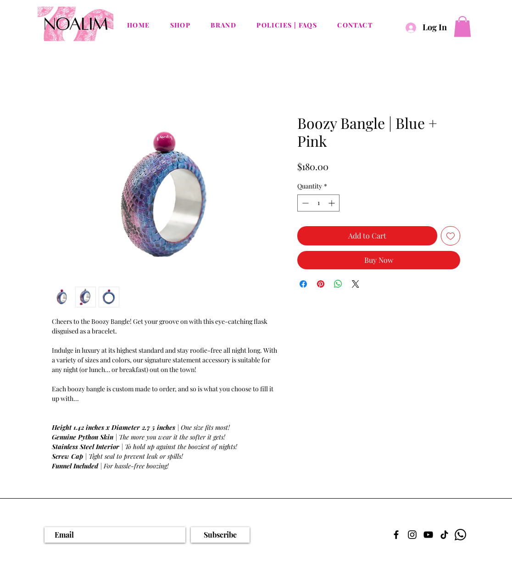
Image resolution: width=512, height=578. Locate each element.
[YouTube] (428, 534)
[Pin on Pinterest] (320, 283)
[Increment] (332, 203)
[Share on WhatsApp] (338, 283)
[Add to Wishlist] (450, 235)
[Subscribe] (220, 535)
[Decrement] (304, 203)
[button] (462, 26)
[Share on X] (355, 283)
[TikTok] (444, 534)
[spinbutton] (318, 203)
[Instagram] (412, 534)
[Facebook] (396, 534)
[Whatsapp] (460, 534)
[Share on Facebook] (303, 283)
